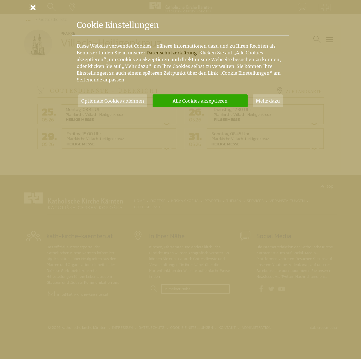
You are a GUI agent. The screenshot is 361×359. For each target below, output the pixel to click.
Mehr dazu (268, 101)
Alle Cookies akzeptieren (200, 101)
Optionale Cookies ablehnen (112, 101)
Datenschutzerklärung (171, 53)
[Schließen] (180, 7)
